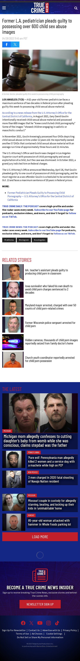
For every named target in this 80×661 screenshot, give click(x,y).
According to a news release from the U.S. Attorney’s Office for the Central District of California (37, 114)
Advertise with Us (51, 630)
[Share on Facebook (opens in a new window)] (6, 44)
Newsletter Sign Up (40, 604)
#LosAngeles (39, 240)
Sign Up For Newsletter (14, 630)
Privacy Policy (70, 630)
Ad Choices (37, 633)
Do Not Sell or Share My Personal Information (40, 637)
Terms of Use (22, 633)
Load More (40, 536)
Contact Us (34, 630)
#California (9, 240)
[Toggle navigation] (4, 7)
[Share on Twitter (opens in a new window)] (15, 44)
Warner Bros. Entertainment (46, 646)
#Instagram (24, 240)
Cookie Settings (54, 633)
